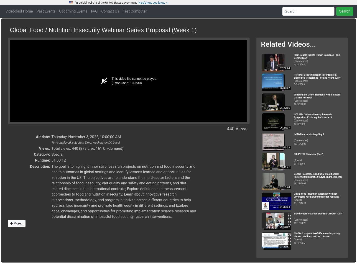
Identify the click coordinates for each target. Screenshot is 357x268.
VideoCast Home (19, 11)
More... (16, 223)
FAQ (94, 11)
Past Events (46, 11)
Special (57, 154)
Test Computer (135, 11)
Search (344, 11)
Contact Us (110, 11)
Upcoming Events (73, 11)
